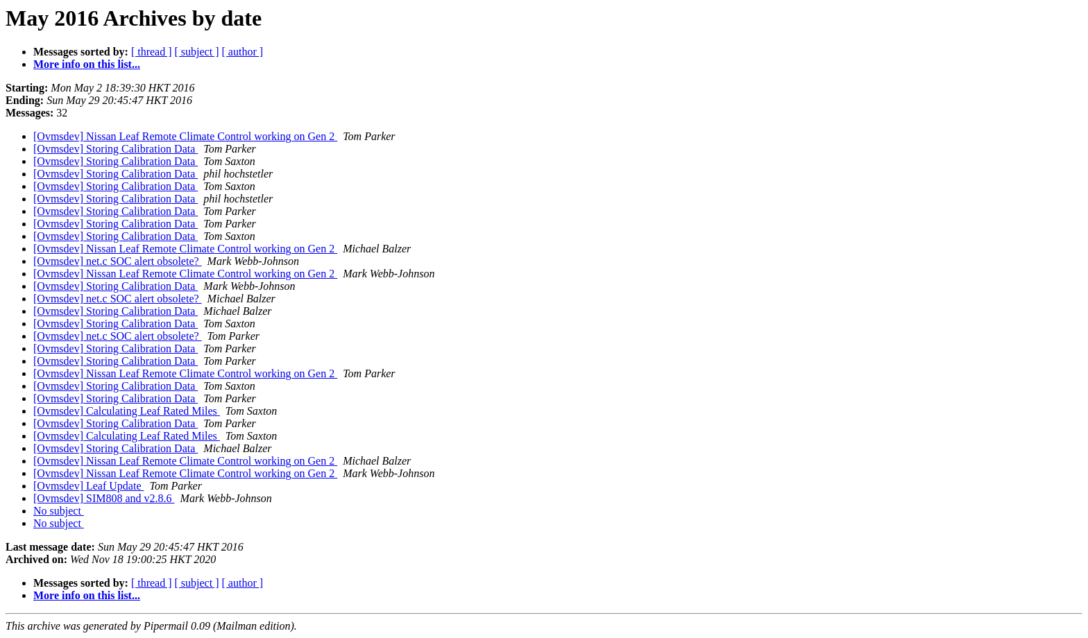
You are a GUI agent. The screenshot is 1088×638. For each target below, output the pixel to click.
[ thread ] (151, 52)
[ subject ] (197, 52)
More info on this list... (86, 64)
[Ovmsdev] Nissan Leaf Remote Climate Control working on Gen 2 (185, 136)
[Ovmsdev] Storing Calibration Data (115, 149)
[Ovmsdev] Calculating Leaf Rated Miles (126, 411)
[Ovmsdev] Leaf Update (88, 486)
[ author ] (243, 52)
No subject (58, 511)
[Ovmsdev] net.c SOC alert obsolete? (117, 261)
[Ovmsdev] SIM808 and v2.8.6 (104, 498)
